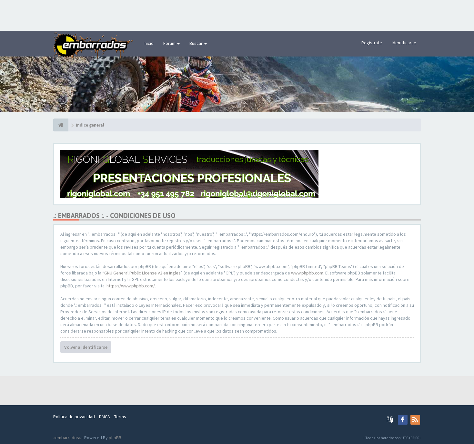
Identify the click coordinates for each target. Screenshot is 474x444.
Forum (171, 43)
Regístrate (371, 43)
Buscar (198, 43)
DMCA (104, 416)
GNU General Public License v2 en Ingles (142, 273)
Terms (120, 416)
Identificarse (404, 43)
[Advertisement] (237, 14)
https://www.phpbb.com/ (130, 286)
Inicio (149, 43)
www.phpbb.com (307, 273)
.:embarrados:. (67, 437)
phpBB (115, 437)
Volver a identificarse (85, 347)
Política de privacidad (74, 416)
